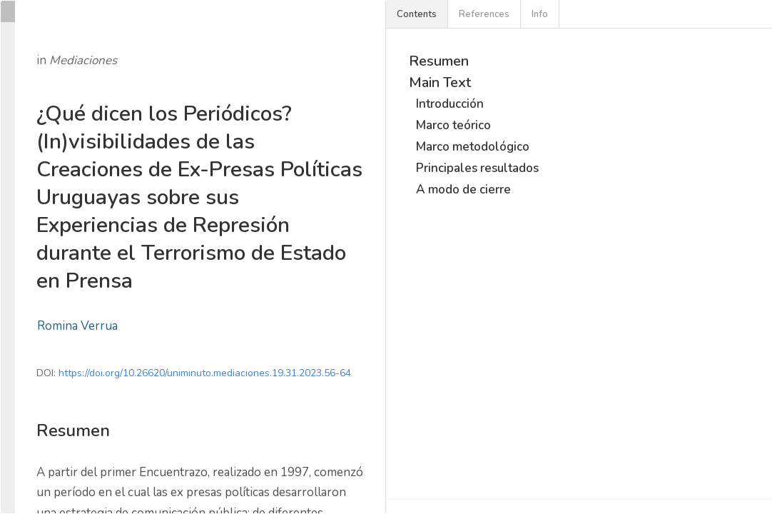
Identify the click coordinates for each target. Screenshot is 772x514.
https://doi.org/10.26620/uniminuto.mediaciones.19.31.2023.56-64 (205, 373)
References (484, 14)
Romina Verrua (77, 326)
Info (540, 14)
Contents (417, 14)
